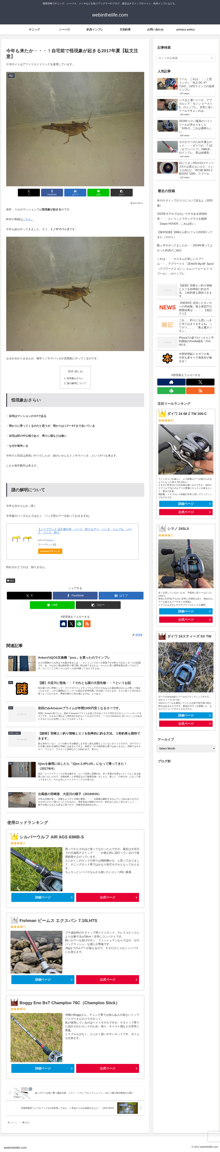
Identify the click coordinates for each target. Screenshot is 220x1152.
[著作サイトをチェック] (63, 623)
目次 (71, 371)
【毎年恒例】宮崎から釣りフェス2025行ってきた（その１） (185, 235)
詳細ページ (43, 897)
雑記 (10, 580)
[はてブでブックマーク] (75, 192)
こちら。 (28, 219)
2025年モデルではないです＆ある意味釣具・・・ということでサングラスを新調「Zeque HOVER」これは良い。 (182, 218)
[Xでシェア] (29, 192)
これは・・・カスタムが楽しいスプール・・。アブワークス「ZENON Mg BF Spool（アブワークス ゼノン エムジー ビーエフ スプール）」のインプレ (185, 266)
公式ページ (107, 897)
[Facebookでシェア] (52, 192)
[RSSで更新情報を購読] (87, 623)
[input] (186, 58)
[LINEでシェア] (98, 192)
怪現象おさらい (75, 378)
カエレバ (50, 540)
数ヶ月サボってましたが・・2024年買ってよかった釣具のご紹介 (185, 248)
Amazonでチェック (50, 551)
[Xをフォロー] (71, 623)
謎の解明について (76, 383)
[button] (122, 192)
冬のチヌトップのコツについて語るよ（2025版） (185, 203)
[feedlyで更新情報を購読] (79, 623)
